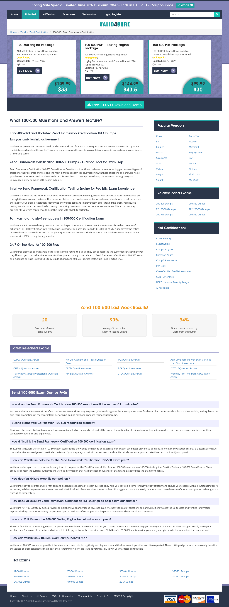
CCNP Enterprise (165, 276)
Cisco (159, 136)
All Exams (41, 596)
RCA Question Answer (129, 368)
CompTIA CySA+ (164, 249)
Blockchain (194, 174)
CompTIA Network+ (166, 260)
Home (14, 14)
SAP (191, 157)
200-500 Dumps (164, 203)
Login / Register (112, 14)
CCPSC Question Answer (26, 359)
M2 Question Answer (129, 359)
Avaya (159, 174)
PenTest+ (161, 265)
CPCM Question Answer (78, 368)
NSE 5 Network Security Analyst (173, 282)
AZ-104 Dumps (21, 576)
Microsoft (194, 147)
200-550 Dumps (197, 214)
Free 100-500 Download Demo (114, 104)
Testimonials (89, 14)
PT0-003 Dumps (75, 581)
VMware (160, 169)
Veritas (192, 163)
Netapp (193, 169)
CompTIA (194, 136)
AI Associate (162, 287)
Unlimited (30, 14)
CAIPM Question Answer (26, 368)
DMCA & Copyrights (123, 596)
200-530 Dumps (197, 203)
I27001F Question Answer (184, 368)
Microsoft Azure (164, 255)
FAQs (54, 596)
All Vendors (49, 14)
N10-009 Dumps (128, 576)
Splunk (160, 180)
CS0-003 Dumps (75, 576)
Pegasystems (196, 152)
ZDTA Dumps (126, 581)
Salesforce (161, 157)
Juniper (160, 147)
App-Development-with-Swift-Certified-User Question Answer (191, 361)
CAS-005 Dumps (22, 581)
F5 (157, 141)
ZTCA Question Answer (130, 373)
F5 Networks (163, 243)
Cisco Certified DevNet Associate (173, 271)
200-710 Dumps (164, 214)
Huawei (193, 141)
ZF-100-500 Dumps (166, 209)
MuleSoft (194, 180)
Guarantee (69, 14)
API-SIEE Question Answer (79, 373)
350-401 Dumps (128, 571)
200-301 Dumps (75, 571)
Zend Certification (39, 32)
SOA (158, 163)
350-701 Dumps (180, 571)
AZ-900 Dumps (21, 571)
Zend (23, 32)
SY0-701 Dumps (180, 576)
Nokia (159, 152)
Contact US (102, 596)
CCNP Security (163, 238)
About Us (26, 596)
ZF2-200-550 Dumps (199, 209)
